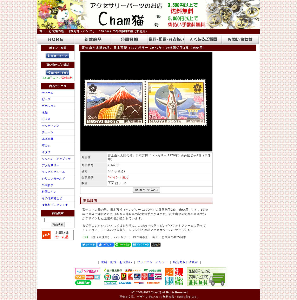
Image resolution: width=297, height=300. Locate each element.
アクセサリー (50, 165)
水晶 (45, 112)
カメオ (46, 119)
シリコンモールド (53, 178)
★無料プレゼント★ (55, 205)
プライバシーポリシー (152, 262)
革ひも (46, 145)
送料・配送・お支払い (116, 262)
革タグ (46, 152)
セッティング (50, 125)
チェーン (47, 132)
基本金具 (47, 139)
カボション (49, 105)
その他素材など (52, 198)
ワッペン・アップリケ (56, 158)
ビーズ (46, 99)
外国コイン (49, 191)
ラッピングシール (53, 172)
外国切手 (47, 185)
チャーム (47, 92)
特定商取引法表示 (185, 262)
